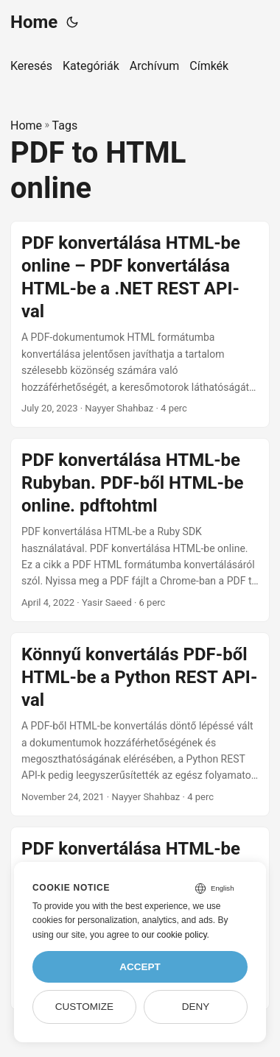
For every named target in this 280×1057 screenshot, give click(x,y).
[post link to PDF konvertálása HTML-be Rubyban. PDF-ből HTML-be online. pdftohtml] (140, 530)
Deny (196, 1006)
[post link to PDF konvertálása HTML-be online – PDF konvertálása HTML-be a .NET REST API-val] (140, 324)
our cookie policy (174, 935)
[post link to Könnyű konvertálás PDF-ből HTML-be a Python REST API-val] (140, 724)
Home (33, 22)
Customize (84, 1006)
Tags (65, 125)
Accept (140, 966)
